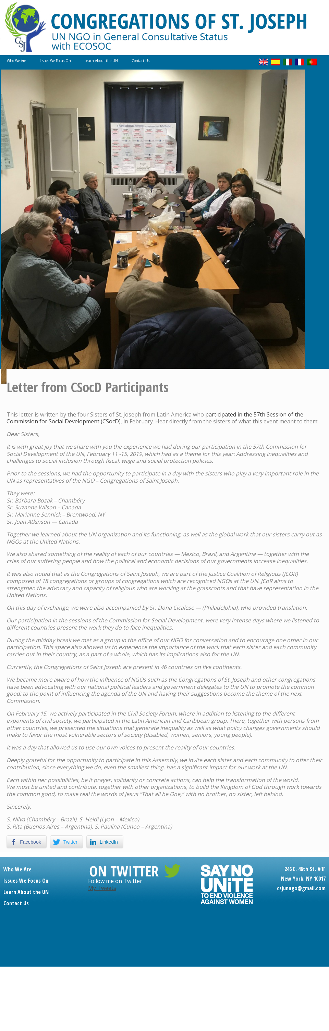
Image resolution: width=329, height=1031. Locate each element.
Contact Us (140, 60)
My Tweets (102, 888)
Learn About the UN (101, 60)
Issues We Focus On (55, 60)
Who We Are (16, 60)
